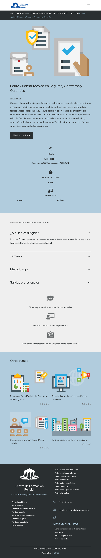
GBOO (56, 553)
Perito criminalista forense (65, 476)
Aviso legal (59, 532)
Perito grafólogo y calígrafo (65, 473)
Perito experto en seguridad (23, 515)
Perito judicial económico (65, 483)
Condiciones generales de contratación (70, 529)
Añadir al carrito (20, 135)
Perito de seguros (26, 222)
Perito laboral (17, 505)
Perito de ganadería (20, 522)
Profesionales (60, 13)
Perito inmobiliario (19, 502)
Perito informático (62, 493)
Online (60, 200)
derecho (74, 13)
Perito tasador (17, 525)
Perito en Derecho (41, 222)
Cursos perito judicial (39, 13)
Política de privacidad (63, 535)
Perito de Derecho (62, 479)
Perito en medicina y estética (23, 508)
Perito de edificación (63, 486)
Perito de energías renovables (67, 489)
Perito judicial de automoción (66, 470)
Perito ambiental (18, 512)
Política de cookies (62, 539)
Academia (22, 13)
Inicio (12, 13)
